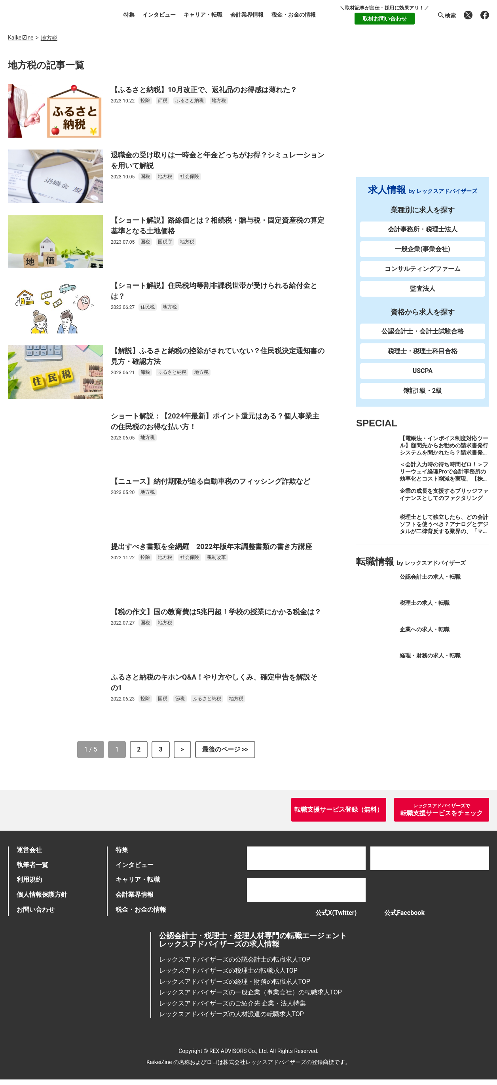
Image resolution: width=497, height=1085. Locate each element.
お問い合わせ (36, 909)
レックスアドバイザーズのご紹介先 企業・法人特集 (232, 1009)
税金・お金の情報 (293, 14)
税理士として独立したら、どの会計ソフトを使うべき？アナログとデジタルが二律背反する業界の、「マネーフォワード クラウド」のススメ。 (444, 531)
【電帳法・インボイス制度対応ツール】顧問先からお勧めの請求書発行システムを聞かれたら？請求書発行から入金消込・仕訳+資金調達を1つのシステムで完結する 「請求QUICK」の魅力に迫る (444, 456)
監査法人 (422, 288)
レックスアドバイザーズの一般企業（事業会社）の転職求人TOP (250, 998)
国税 (145, 176)
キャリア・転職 (203, 14)
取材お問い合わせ (384, 18)
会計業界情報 (247, 14)
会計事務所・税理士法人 (422, 229)
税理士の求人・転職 (425, 603)
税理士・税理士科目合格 (422, 351)
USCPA (423, 371)
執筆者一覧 (32, 865)
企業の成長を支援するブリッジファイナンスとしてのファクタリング (444, 494)
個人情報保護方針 (42, 894)
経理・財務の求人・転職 (430, 655)
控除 (145, 100)
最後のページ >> (225, 749)
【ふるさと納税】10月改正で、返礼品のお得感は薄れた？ (204, 89)
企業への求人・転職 (425, 629)
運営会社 (29, 850)
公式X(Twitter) (328, 916)
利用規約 (29, 879)
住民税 (147, 307)
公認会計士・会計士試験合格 (422, 331)
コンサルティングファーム (423, 269)
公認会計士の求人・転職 (430, 577)
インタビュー (159, 14)
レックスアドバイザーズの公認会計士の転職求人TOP (234, 965)
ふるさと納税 (189, 100)
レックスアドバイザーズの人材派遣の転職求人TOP (231, 1019)
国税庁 (165, 241)
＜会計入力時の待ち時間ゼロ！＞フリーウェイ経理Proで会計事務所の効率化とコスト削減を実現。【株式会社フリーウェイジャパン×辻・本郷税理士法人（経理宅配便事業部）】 (444, 482)
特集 (129, 14)
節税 (162, 100)
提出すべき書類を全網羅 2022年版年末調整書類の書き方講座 (211, 546)
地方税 (219, 100)
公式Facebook (408, 916)
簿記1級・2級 (422, 390)
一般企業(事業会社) (422, 249)
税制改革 (216, 557)
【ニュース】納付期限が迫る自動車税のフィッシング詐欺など (210, 481)
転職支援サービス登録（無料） (338, 809)
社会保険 (189, 176)
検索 (446, 15)
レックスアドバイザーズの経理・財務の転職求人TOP (234, 986)
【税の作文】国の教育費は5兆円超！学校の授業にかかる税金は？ (216, 612)
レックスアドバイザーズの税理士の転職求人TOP (228, 976)
